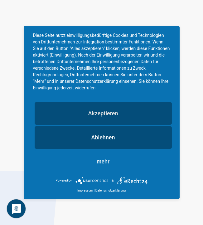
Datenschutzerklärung (110, 190)
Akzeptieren (103, 113)
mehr (103, 161)
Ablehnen (103, 137)
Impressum (85, 190)
